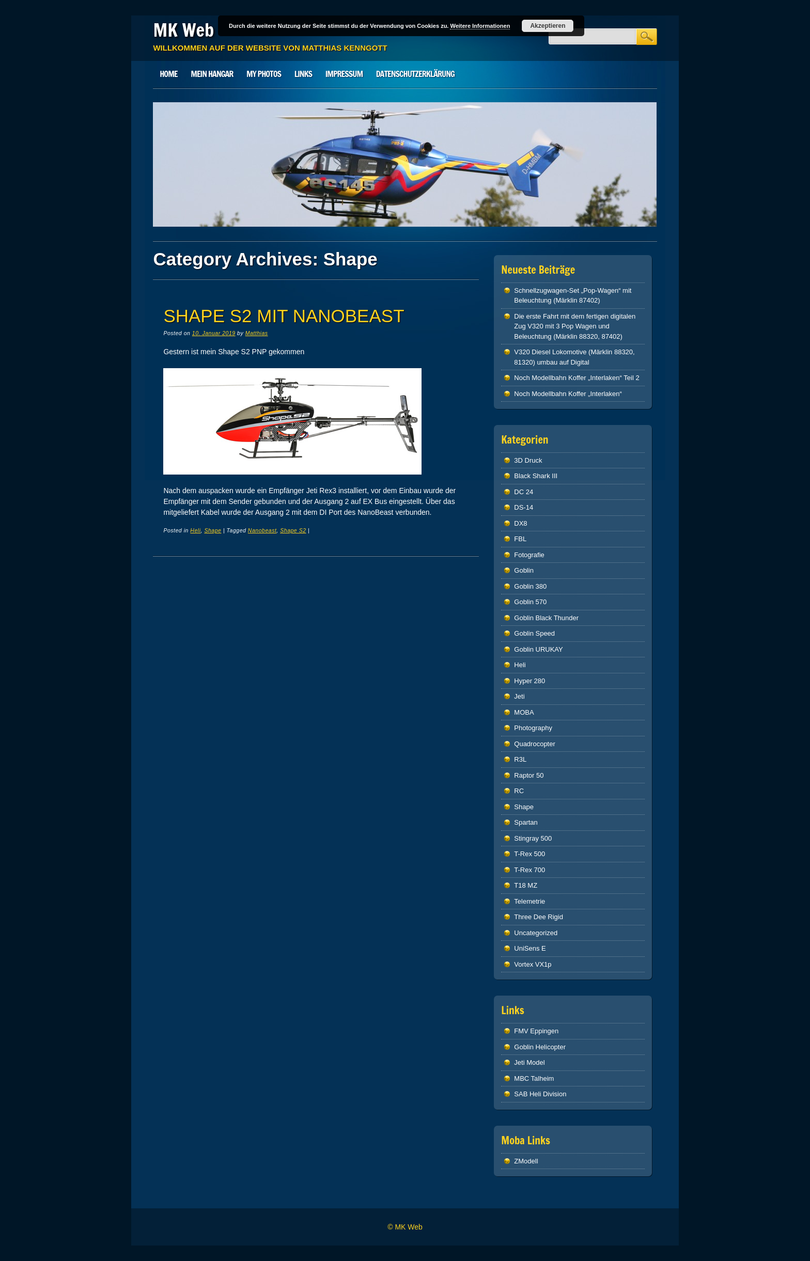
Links (303, 74)
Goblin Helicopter (540, 1047)
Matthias (256, 333)
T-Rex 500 (529, 854)
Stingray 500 (533, 838)
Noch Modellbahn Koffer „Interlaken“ (568, 394)
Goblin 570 (530, 602)
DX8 (520, 523)
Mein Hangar (212, 74)
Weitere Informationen (480, 26)
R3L (520, 759)
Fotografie (529, 555)
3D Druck (528, 460)
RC (519, 791)
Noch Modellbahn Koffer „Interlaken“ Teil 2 (576, 378)
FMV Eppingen (536, 1031)
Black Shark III (535, 476)
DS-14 (523, 507)
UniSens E (530, 948)
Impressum (344, 74)
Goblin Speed (534, 633)
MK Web (183, 30)
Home (168, 74)
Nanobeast (262, 530)
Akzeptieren (547, 25)
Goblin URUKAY (538, 649)
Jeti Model (529, 1062)
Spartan (526, 822)
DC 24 (523, 492)
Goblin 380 (530, 586)
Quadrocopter (534, 744)
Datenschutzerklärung (415, 74)
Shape (212, 530)
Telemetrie (529, 901)
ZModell (526, 1161)
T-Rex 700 (529, 870)
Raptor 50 (528, 775)
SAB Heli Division (540, 1094)
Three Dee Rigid (538, 917)
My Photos (263, 74)
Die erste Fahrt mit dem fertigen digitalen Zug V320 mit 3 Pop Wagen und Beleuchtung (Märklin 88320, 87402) (574, 326)
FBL (520, 539)
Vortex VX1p (532, 964)
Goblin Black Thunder (546, 618)
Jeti (519, 696)
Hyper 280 (529, 681)
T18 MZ (525, 885)
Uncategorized (535, 933)
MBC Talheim (534, 1078)
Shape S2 (293, 530)
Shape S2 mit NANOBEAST (283, 316)
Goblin (524, 570)
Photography (533, 728)
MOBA (524, 712)
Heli (195, 530)
